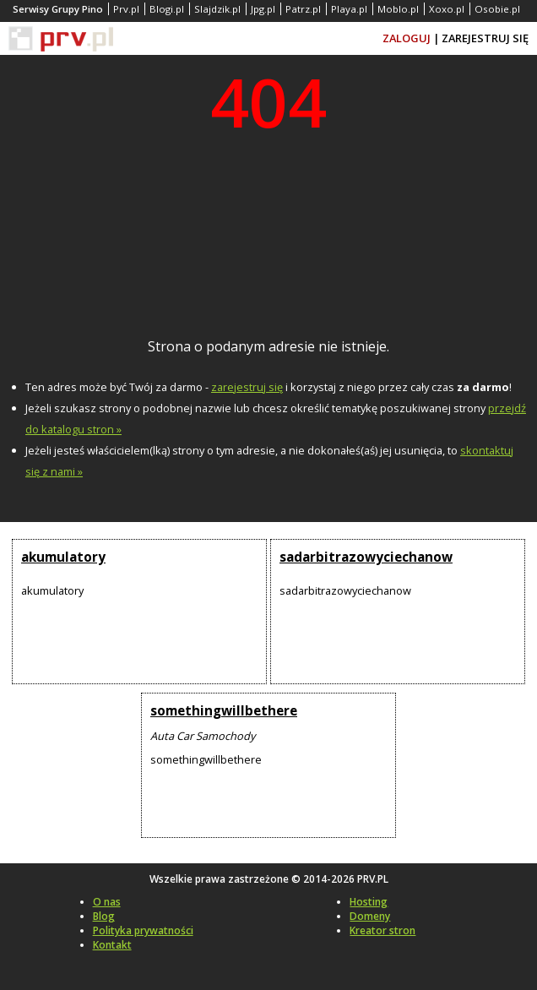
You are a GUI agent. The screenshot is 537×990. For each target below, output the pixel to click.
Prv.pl (126, 9)
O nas (107, 902)
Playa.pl (349, 9)
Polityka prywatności (143, 930)
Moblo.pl (398, 9)
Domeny (370, 916)
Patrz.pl (303, 9)
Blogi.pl (166, 9)
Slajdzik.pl (217, 9)
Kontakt (112, 945)
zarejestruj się (247, 386)
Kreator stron (382, 930)
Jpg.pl (263, 9)
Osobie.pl (497, 9)
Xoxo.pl (446, 9)
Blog (104, 916)
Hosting (369, 902)
